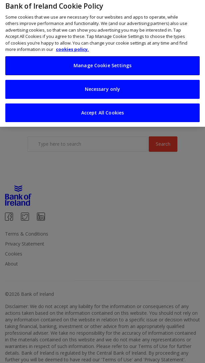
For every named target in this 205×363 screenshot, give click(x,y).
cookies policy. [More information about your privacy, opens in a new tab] (72, 46)
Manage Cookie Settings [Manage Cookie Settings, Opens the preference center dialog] (102, 62)
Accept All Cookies (102, 109)
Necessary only (102, 86)
